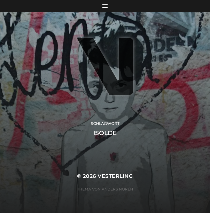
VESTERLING (115, 176)
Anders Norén (117, 189)
